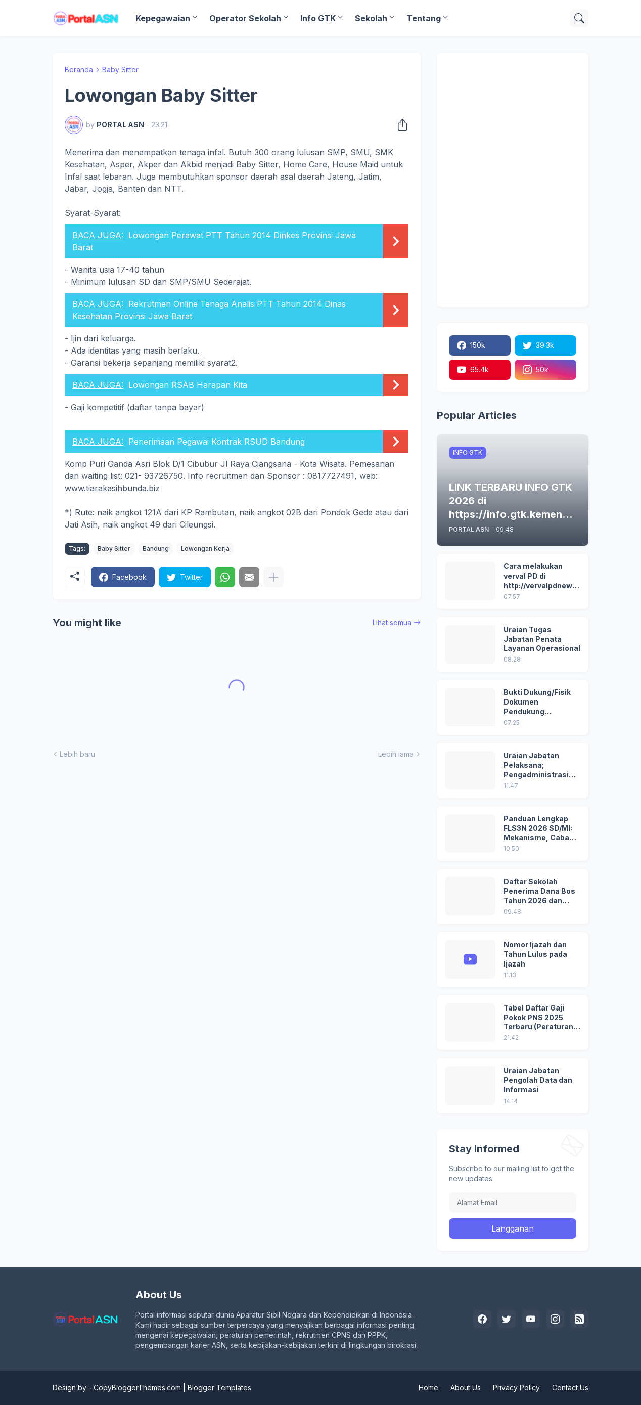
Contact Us (570, 1387)
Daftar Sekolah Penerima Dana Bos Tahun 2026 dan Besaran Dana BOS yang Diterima (539, 891)
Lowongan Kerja (205, 548)
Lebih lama (396, 754)
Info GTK (318, 18)
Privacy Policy (516, 1387)
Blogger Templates (219, 1387)
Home (428, 1387)
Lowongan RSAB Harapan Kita (187, 385)
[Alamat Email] (512, 1202)
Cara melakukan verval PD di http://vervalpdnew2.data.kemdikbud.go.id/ (541, 576)
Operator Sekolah (245, 18)
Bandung (156, 548)
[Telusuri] (579, 18)
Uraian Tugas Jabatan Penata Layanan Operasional (541, 639)
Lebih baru (77, 754)
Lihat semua (392, 622)
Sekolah (371, 18)
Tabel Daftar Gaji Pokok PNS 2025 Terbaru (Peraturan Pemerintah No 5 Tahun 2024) (538, 1017)
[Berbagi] (399, 125)
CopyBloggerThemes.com (137, 1387)
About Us (465, 1387)
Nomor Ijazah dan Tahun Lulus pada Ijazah (535, 954)
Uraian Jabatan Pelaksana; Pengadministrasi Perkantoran (536, 765)
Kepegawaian (162, 18)
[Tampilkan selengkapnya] (273, 577)
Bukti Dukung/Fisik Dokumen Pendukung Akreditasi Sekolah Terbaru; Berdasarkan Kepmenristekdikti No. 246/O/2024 (537, 702)
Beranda (79, 69)
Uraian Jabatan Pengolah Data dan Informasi (537, 1080)
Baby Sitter (120, 69)
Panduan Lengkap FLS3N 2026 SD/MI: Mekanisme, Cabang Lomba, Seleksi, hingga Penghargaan (541, 828)
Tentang (423, 18)
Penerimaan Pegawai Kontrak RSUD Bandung (216, 441)
